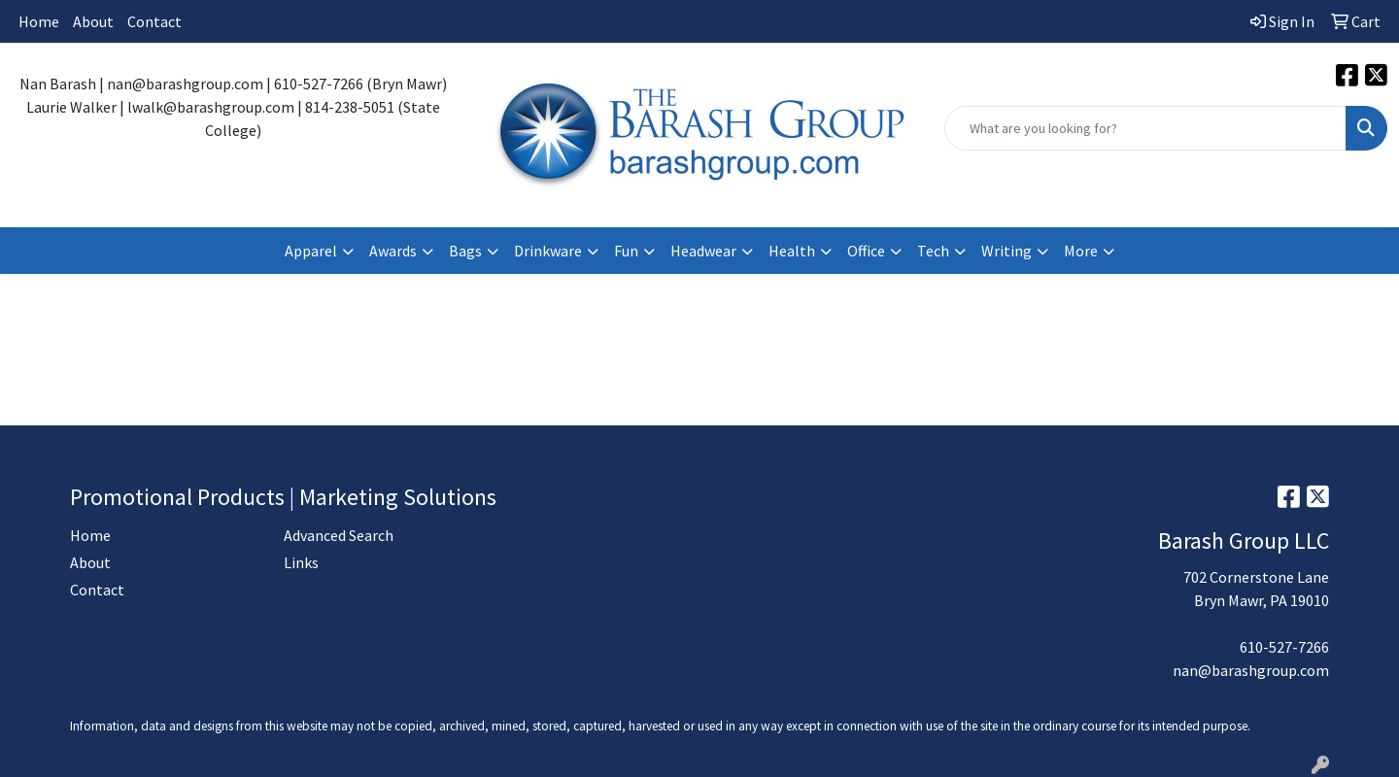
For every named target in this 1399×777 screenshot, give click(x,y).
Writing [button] (1006, 250)
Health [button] (791, 250)
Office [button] (866, 250)
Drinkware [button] (548, 250)
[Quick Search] (1145, 128)
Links (301, 562)
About (93, 21)
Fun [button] (626, 250)
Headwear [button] (703, 250)
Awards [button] (393, 250)
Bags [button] (465, 250)
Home (38, 21)
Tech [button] (933, 250)
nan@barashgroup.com (1251, 670)
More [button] (1081, 250)
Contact (154, 21)
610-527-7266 (1284, 647)
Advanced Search (338, 535)
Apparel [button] (311, 250)
